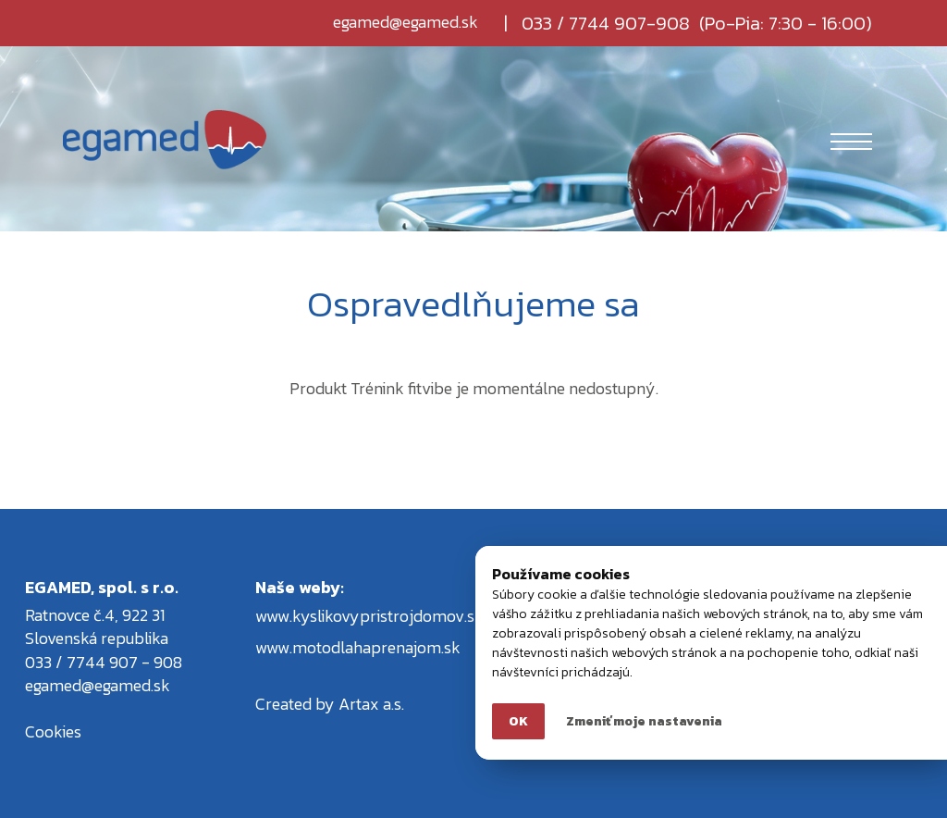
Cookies (53, 731)
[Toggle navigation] (851, 140)
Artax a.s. (371, 703)
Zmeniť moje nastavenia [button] (644, 721)
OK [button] (518, 721)
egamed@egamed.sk (405, 23)
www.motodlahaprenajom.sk (358, 647)
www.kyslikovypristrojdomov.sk (369, 615)
